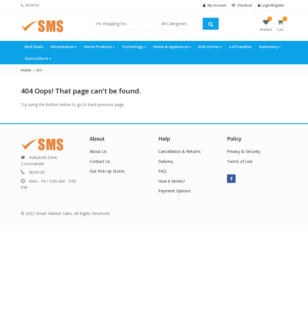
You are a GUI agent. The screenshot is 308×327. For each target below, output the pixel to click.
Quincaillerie (38, 58)
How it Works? (171, 181)
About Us (98, 151)
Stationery (270, 46)
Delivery (165, 161)
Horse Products (99, 46)
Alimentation (63, 46)
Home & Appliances (172, 46)
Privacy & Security (243, 151)
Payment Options (174, 191)
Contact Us (100, 161)
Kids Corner (210, 46)
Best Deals (34, 46)
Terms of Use (239, 161)
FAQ (162, 171)
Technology (134, 46)
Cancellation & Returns (179, 151)
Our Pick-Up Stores (107, 171)
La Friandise (240, 46)
